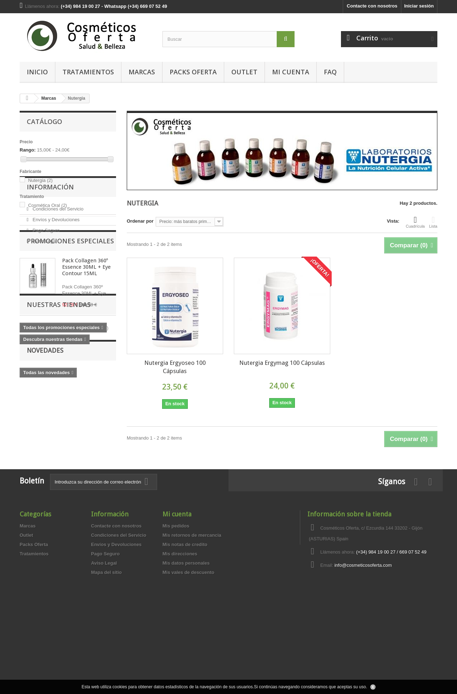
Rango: (28, 150)
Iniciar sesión (419, 6)
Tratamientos (88, 72)
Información (50, 238)
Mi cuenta (176, 590)
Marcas (142, 72)
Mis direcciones (179, 630)
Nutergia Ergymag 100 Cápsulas (282, 362)
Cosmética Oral (47, 205)
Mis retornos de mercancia (191, 611)
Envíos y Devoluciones (55, 268)
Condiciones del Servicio (57, 257)
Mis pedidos (175, 602)
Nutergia (40, 180)
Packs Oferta (193, 72)
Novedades (45, 490)
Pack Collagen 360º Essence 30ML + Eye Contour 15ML (86, 342)
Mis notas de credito (184, 621)
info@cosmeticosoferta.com (363, 641)
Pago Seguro (45, 278)
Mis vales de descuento (188, 648)
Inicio (37, 72)
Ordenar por (140, 221)
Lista (433, 221)
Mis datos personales (186, 639)
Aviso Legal (44, 289)
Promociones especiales (70, 316)
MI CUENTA (290, 72)
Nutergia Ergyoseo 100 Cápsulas (175, 367)
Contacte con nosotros (372, 6)
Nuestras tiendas (59, 429)
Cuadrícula (415, 221)
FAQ (330, 72)
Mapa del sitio (106, 648)
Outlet (244, 72)
